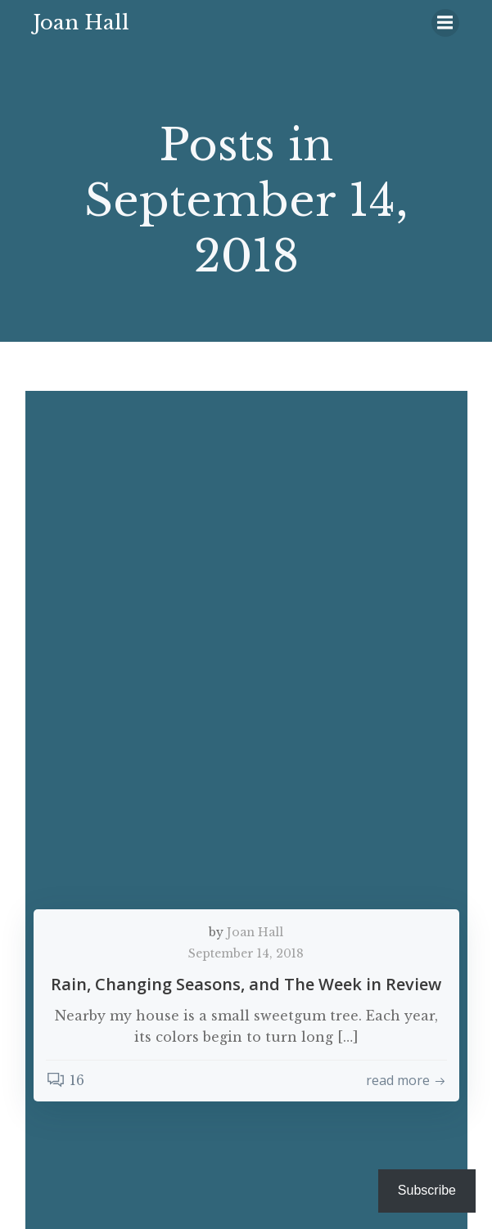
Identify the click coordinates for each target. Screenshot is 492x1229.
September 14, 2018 (246, 953)
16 (65, 1080)
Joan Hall (255, 932)
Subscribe (427, 1190)
